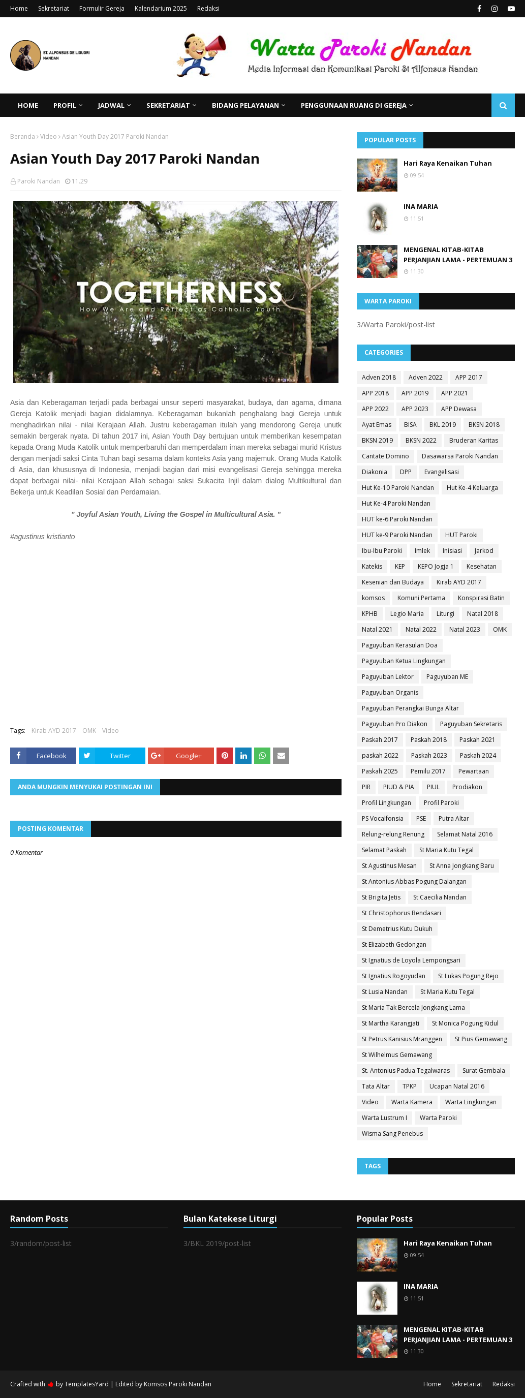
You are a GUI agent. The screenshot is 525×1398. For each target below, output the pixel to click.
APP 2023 (415, 409)
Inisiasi (452, 550)
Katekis (372, 566)
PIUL (433, 787)
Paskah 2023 (429, 755)
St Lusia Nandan (385, 991)
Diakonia (374, 472)
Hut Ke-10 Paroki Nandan (398, 487)
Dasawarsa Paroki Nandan (460, 456)
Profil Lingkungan (386, 802)
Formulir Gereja (102, 8)
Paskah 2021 (477, 739)
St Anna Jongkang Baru (461, 865)
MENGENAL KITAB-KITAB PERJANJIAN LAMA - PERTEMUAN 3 (458, 254)
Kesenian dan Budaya (393, 582)
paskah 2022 (380, 755)
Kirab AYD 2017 (54, 730)
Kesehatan (482, 566)
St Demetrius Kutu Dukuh (397, 928)
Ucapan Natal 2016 (456, 1086)
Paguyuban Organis (390, 692)
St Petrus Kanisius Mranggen (402, 1039)
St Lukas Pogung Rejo (468, 976)
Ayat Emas (376, 424)
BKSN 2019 (377, 440)
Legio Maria (407, 613)
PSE (421, 818)
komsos (373, 598)
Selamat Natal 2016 (464, 834)
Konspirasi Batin (481, 598)
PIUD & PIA (398, 787)
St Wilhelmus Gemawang (397, 1054)
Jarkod (484, 550)
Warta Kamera (412, 1102)
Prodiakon (467, 787)
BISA (410, 424)
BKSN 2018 (484, 424)
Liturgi (445, 613)
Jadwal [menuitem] (111, 105)
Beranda (22, 136)
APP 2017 (468, 377)
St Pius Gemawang (481, 1039)
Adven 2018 (379, 377)
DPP (406, 472)
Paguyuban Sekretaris (471, 724)
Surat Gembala (483, 1070)
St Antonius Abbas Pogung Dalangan (414, 881)
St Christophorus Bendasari (401, 913)
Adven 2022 (426, 377)
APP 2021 (454, 393)
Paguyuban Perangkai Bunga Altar (410, 708)
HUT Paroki (461, 535)
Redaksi (208, 8)
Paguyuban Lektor (388, 676)
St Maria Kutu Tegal (446, 850)
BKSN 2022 (421, 440)
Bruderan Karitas (473, 440)
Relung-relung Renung (393, 834)
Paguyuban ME (447, 676)
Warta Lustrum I (384, 1117)
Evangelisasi (441, 472)
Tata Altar (376, 1086)
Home (19, 8)
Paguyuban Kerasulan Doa (400, 645)
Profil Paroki (441, 802)
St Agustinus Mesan (389, 865)
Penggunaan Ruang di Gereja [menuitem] (354, 105)
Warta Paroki (438, 1117)
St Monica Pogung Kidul (465, 1023)
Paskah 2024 (478, 755)
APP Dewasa (459, 409)
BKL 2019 (442, 424)
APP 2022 (375, 409)
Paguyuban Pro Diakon (394, 724)
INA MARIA (421, 206)
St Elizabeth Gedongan (394, 944)
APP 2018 (375, 393)
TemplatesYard (87, 1384)
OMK (89, 730)
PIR (366, 787)
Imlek (422, 550)
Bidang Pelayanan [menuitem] (245, 105)
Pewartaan (473, 771)
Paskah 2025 (380, 771)
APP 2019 (415, 393)
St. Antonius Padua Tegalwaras (406, 1070)
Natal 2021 (377, 629)
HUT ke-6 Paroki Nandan (397, 519)
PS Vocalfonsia (383, 818)
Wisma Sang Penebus (392, 1133)
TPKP (410, 1086)
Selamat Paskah (384, 850)
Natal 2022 (421, 629)
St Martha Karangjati (390, 1023)
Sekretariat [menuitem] (168, 105)
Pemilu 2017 (428, 771)
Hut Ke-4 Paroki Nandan (396, 503)
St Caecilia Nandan (440, 897)
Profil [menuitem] (64, 105)
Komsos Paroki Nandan (177, 1384)
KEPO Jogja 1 (436, 566)
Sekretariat (53, 8)
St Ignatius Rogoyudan (393, 976)
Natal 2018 (482, 613)
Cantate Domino (385, 456)
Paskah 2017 (380, 739)
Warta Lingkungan (471, 1102)
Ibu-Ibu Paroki (382, 550)
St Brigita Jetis (381, 897)
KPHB (370, 613)
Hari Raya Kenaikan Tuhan (448, 163)
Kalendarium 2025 (161, 8)
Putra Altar (454, 818)
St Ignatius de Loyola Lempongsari (411, 960)
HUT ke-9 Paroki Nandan (397, 535)
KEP (400, 566)
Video (48, 136)
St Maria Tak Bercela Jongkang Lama (413, 1007)
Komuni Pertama (421, 598)
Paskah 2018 (429, 739)
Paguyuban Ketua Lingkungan (404, 661)
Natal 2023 (464, 629)
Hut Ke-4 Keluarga (472, 487)
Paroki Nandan (38, 181)
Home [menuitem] (28, 105)
